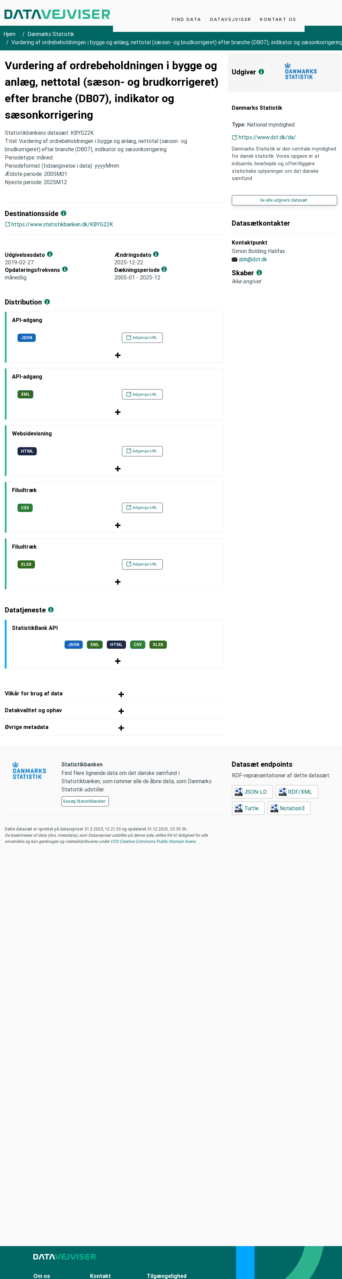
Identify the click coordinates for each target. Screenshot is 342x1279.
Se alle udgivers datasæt (283, 200)
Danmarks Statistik (50, 34)
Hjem (9, 34)
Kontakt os (278, 19)
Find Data (187, 19)
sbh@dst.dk (253, 259)
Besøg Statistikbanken (84, 801)
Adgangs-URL (141, 337)
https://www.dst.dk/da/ (267, 137)
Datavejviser (231, 19)
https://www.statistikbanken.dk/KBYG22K (62, 224)
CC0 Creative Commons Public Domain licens (152, 841)
